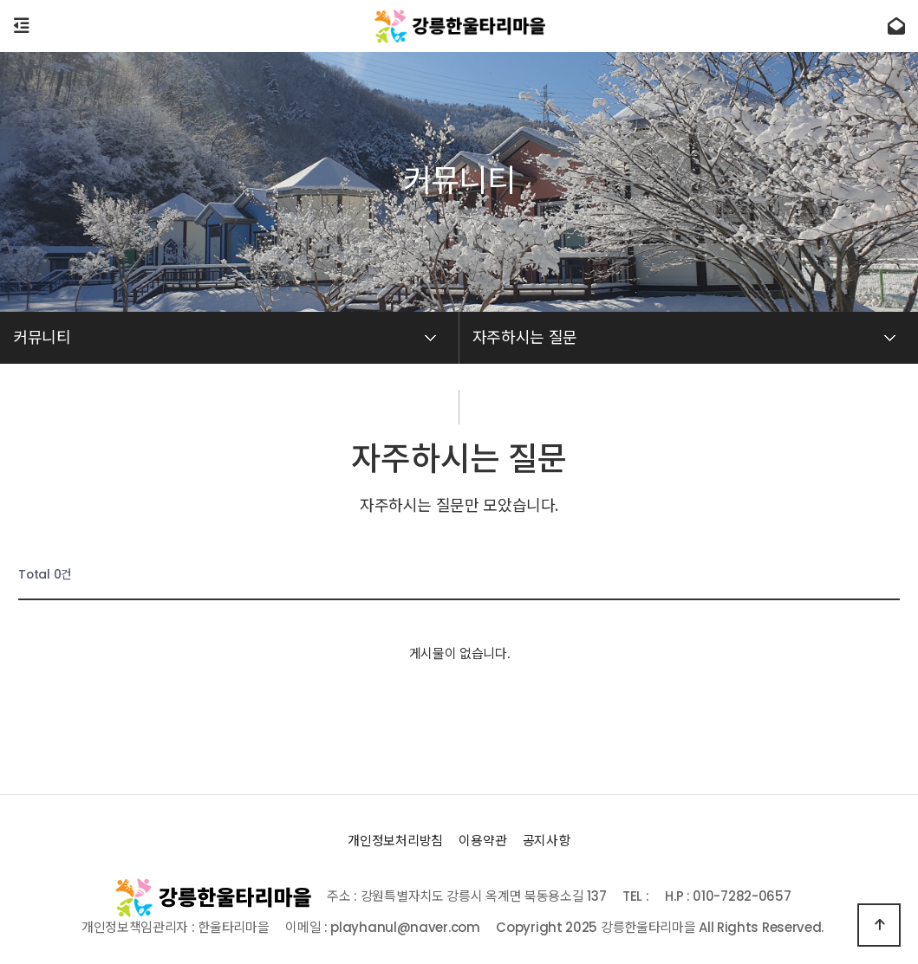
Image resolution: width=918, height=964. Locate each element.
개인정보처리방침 (395, 840)
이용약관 (482, 840)
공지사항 (546, 840)
